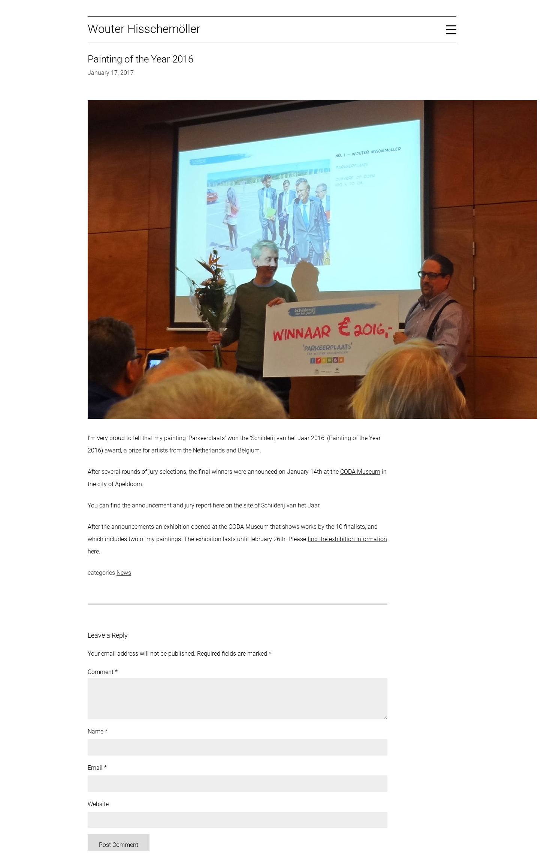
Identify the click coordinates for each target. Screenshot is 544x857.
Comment (103, 671)
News (124, 572)
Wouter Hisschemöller (144, 29)
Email (97, 767)
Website (98, 804)
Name (98, 731)
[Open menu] (451, 29)
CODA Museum (360, 471)
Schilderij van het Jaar (290, 505)
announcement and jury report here (178, 505)
